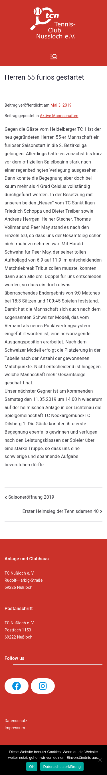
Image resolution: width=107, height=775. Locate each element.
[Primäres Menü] (53, 57)
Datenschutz (16, 720)
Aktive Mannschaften (59, 115)
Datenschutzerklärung (61, 766)
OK (32, 766)
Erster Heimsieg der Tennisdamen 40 (60, 511)
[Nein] (100, 760)
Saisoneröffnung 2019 (31, 497)
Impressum (15, 728)
